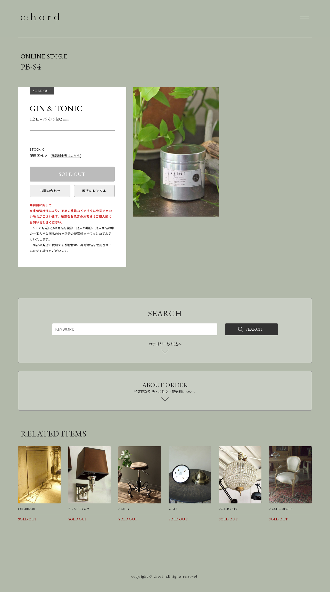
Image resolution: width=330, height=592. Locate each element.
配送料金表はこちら (66, 155)
